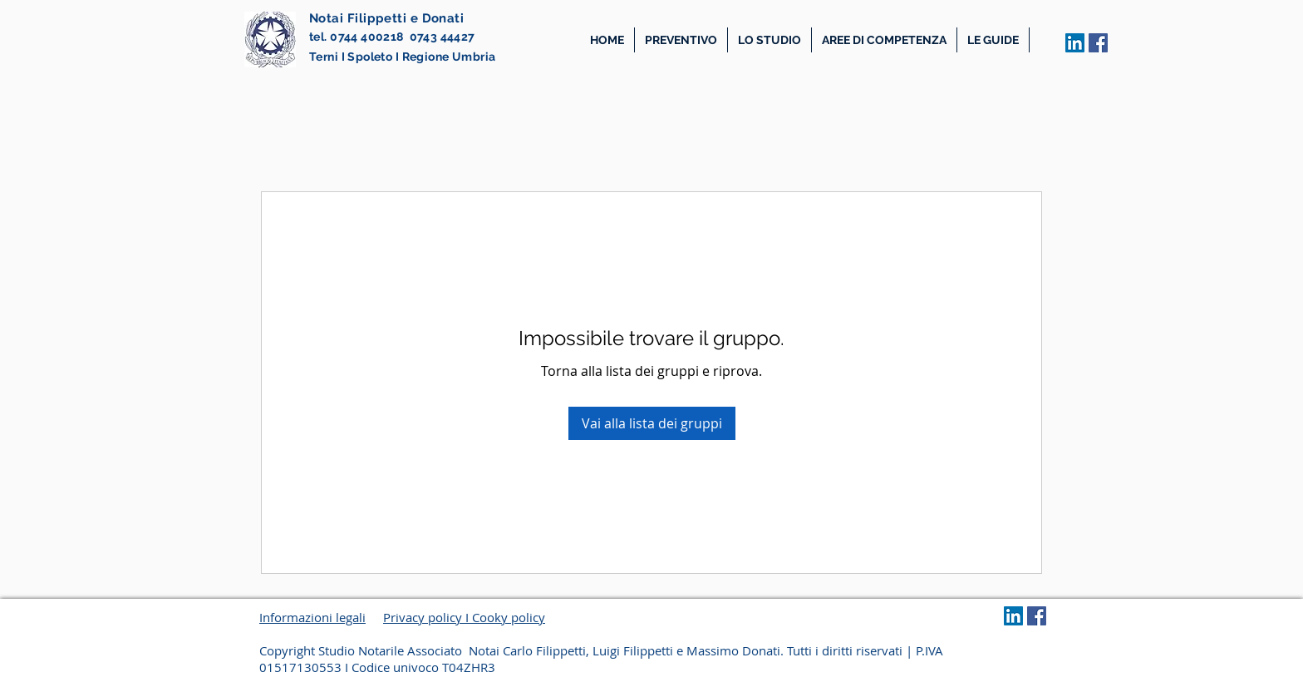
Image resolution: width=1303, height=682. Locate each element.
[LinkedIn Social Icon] (1074, 42)
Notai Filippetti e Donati (386, 18)
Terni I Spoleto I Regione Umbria (402, 56)
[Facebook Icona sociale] (1098, 42)
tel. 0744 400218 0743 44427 (392, 36)
